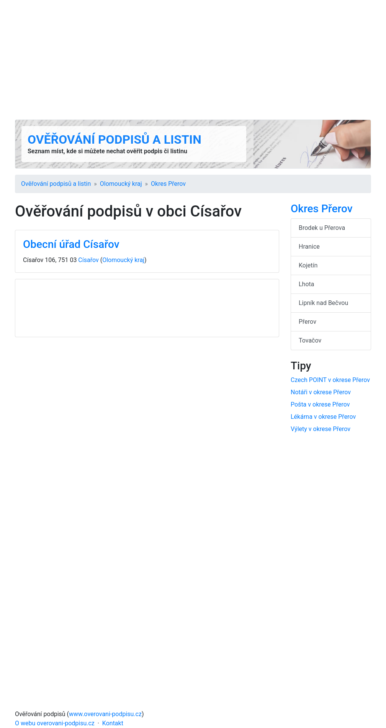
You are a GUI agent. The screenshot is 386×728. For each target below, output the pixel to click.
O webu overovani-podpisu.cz (55, 723)
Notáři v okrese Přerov (321, 392)
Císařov (88, 260)
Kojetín (308, 265)
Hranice (309, 246)
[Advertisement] (193, 59)
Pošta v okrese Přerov (320, 404)
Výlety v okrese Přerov (320, 429)
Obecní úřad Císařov (71, 244)
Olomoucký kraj (121, 183)
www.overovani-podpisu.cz (105, 714)
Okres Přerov (168, 183)
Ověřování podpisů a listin (114, 139)
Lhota (306, 284)
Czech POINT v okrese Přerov (330, 380)
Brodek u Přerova (322, 227)
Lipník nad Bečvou (323, 303)
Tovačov (310, 340)
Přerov (307, 321)
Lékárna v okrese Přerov (323, 416)
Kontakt (112, 723)
